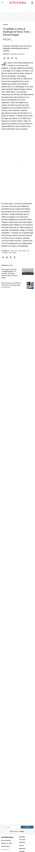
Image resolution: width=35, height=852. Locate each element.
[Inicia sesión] (31, 2)
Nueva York (14, 250)
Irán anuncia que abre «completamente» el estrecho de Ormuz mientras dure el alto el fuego (9, 273)
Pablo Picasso (22, 250)
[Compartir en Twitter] (16, 58)
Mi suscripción (6, 840)
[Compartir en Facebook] (12, 58)
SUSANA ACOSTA (5, 287)
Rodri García (7, 39)
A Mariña (22, 842)
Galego (22, 831)
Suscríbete (5, 849)
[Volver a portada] (17, 2)
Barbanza (22, 848)
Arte (28, 250)
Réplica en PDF (6, 843)
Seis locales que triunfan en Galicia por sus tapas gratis (11, 284)
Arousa (21, 845)
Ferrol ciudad (12, 252)
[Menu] (2, 2)
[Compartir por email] (8, 58)
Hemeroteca (5, 846)
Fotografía (5, 252)
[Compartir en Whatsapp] (4, 58)
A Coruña (22, 839)
